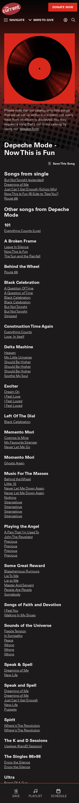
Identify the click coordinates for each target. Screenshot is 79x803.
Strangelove (13, 502)
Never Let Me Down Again (24, 488)
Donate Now (62, 7)
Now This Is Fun (16, 252)
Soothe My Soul (16, 376)
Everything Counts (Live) (22, 231)
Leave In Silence (16, 247)
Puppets (10, 709)
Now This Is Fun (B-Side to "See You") (31, 194)
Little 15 (10, 484)
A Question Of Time (18, 288)
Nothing (10, 498)
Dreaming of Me (16, 185)
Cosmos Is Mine (16, 438)
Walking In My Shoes (20, 615)
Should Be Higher (17, 362)
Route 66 (11, 198)
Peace (8, 640)
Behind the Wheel (17, 479)
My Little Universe (18, 357)
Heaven (10, 353)
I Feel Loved (13, 401)
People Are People (18, 590)
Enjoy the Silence (17, 762)
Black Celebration (17, 298)
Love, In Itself (14, 337)
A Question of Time (18, 293)
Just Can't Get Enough (21, 700)
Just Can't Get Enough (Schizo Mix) (30, 189)
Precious (10, 542)
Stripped (10, 316)
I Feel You (11, 611)
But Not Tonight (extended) (24, 180)
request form (29, 129)
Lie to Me (11, 581)
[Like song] (61, 163)
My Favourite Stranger (20, 442)
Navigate (14, 20)
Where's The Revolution (22, 726)
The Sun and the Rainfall (22, 256)
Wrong (9, 645)
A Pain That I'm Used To (21, 532)
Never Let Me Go (17, 447)
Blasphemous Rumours (21, 571)
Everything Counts (18, 332)
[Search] (73, 20)
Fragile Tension (15, 631)
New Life (11, 675)
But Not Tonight (15, 307)
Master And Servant (19, 585)
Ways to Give (41, 20)
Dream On (12, 392)
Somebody (12, 594)
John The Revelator (18, 537)
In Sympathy (13, 636)
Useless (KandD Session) (23, 746)
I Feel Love (12, 396)
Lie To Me (11, 576)
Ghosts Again (14, 463)
